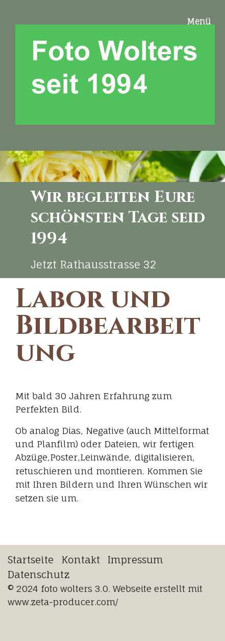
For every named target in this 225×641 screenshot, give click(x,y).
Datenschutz (39, 574)
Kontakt (80, 560)
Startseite (31, 560)
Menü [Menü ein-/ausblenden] (199, 21)
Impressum (135, 560)
